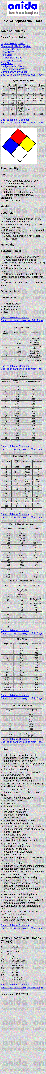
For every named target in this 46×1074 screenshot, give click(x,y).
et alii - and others (14, 786)
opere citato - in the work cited (20, 840)
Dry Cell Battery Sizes (13, 43)
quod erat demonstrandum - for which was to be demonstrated (23, 873)
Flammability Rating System (16, 46)
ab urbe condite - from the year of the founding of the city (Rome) (23, 765)
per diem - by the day (15, 848)
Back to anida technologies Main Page (22, 74)
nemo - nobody (12, 831)
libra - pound (11, 817)
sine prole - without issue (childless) (23, 900)
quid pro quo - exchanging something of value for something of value (23, 867)
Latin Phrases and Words (14, 69)
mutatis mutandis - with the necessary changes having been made (22, 824)
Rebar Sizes (7, 52)
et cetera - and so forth (16, 789)
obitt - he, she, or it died (17, 837)
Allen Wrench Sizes (11, 60)
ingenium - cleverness (16, 814)
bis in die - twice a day (16, 769)
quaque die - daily (13, 863)
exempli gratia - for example (19, 780)
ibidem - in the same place (18, 797)
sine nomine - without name (19, 897)
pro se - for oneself (14, 854)
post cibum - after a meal (17, 846)
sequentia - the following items (20, 894)
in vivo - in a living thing (17, 809)
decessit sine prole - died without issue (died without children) (20, 773)
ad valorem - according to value (21, 755)
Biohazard (9, 312)
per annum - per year (15, 843)
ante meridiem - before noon (19, 760)
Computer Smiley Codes (14, 71)
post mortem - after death (18, 851)
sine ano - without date (16, 885)
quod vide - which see (16, 880)
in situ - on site (12, 806)
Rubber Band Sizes (11, 57)
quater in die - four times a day (20, 877)
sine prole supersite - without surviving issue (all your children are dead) (20, 905)
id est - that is (11, 803)
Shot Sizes (7, 63)
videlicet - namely (13, 917)
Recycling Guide (10, 49)
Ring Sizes (7, 54)
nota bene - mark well (16, 834)
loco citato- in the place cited (19, 820)
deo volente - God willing (17, 777)
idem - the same (13, 800)
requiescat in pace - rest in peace (22, 883)
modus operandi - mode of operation (24, 829)
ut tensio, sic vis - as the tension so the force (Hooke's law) (21, 913)
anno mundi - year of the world (20, 758)
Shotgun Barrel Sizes (12, 66)
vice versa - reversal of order (19, 920)
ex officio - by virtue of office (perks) (23, 783)
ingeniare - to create (15, 812)
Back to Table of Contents (15, 119)
